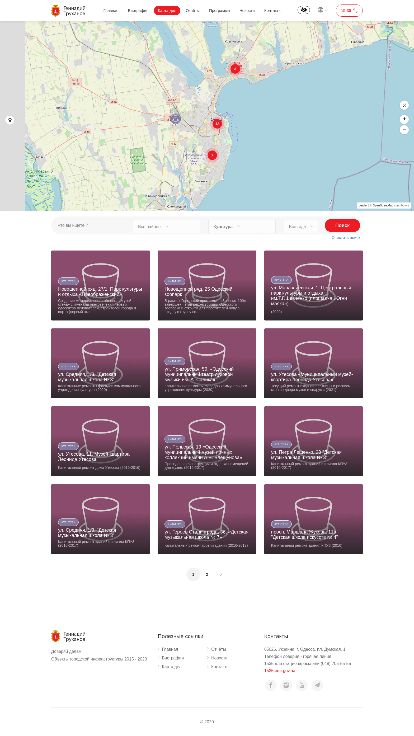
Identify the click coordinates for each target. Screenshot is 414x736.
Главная (110, 10)
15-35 (349, 10)
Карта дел (167, 10)
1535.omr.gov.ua (279, 670)
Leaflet (363, 205)
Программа (219, 10)
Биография (138, 10)
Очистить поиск (346, 237)
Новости (247, 10)
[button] (404, 105)
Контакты (272, 10)
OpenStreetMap (383, 205)
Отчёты (193, 10)
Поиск (342, 225)
